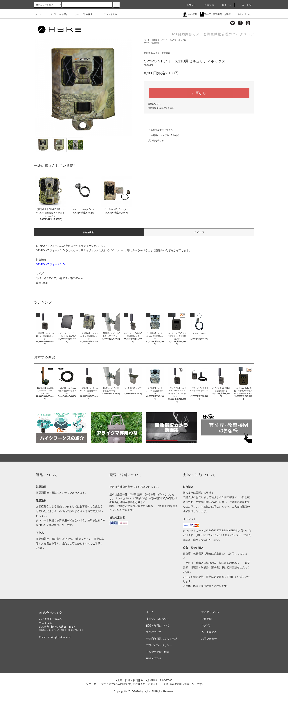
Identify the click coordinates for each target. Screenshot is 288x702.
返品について (154, 103)
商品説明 (89, 232)
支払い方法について (157, 618)
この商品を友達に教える (158, 130)
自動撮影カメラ (158, 40)
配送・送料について (157, 625)
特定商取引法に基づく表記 (161, 108)
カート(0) (244, 5)
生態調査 (155, 43)
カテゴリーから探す (56, 14)
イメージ (199, 232)
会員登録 (207, 5)
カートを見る (209, 632)
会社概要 (190, 14)
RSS (149, 658)
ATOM (157, 658)
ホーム (38, 14)
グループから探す (82, 14)
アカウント (188, 5)
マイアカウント (210, 612)
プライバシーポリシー (159, 645)
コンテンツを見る (106, 14)
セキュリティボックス (177, 40)
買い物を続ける (154, 140)
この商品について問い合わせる (161, 135)
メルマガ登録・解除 (157, 651)
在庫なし (199, 93)
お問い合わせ (242, 14)
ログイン (225, 5)
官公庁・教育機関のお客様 (215, 14)
